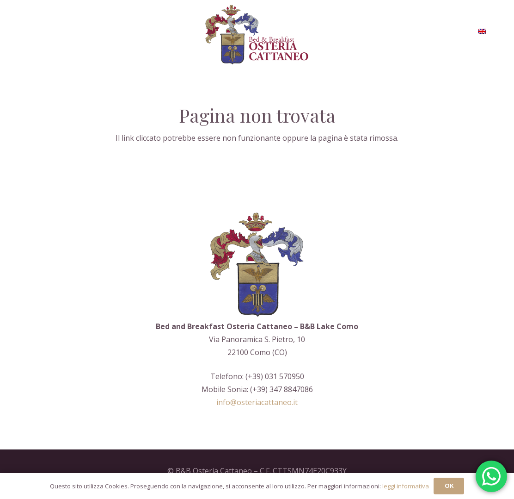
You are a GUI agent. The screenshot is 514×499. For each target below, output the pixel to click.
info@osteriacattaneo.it (257, 402)
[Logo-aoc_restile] (257, 35)
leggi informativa (405, 486)
